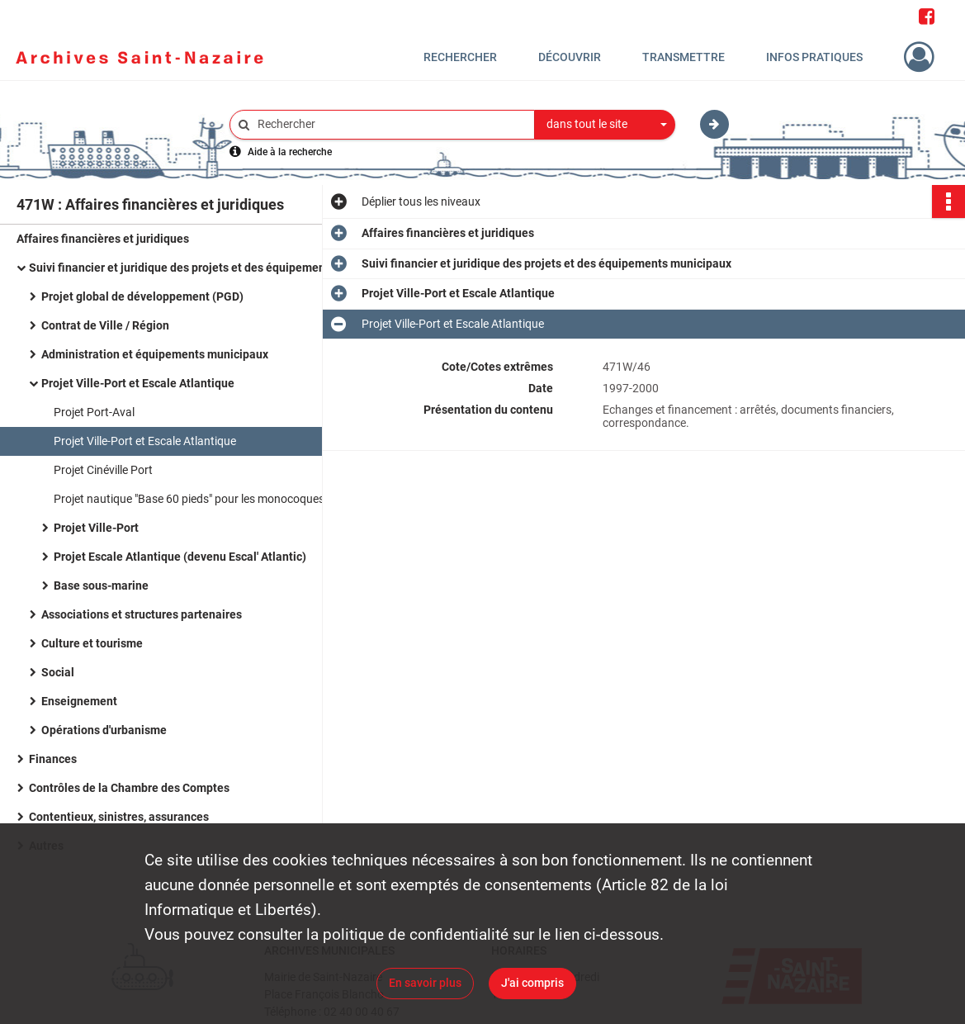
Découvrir (569, 57)
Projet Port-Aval (94, 412)
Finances (53, 759)
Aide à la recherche (290, 152)
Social (57, 672)
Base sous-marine (101, 585)
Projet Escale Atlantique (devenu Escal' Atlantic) (180, 556)
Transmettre (683, 57)
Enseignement (79, 701)
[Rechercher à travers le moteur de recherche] (390, 124)
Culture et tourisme (92, 643)
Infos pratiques (814, 57)
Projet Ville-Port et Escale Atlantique (137, 383)
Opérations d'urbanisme (104, 730)
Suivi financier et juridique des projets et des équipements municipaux (194, 267)
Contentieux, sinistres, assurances (119, 816)
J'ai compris (532, 982)
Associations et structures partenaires (141, 614)
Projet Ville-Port (96, 527)
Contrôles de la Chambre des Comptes (129, 787)
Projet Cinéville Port (103, 469)
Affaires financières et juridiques (103, 238)
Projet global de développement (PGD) (142, 296)
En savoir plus (425, 982)
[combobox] (605, 125)
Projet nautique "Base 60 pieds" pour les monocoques (189, 498)
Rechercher (460, 57)
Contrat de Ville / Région (105, 325)
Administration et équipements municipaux (154, 354)
